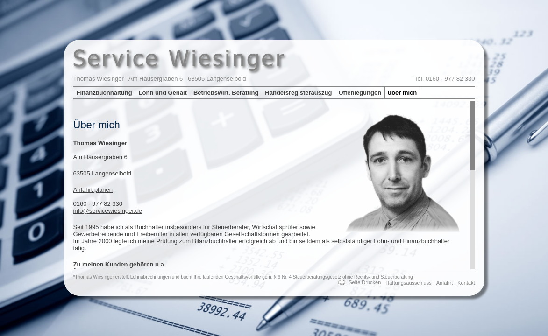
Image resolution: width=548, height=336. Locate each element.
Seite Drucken (365, 282)
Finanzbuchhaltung (104, 92)
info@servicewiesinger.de (107, 210)
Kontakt (466, 283)
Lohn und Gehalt (163, 92)
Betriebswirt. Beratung (225, 92)
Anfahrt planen (93, 189)
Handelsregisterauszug (298, 92)
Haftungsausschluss (408, 283)
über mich (402, 92)
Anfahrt (444, 283)
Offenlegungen (359, 92)
